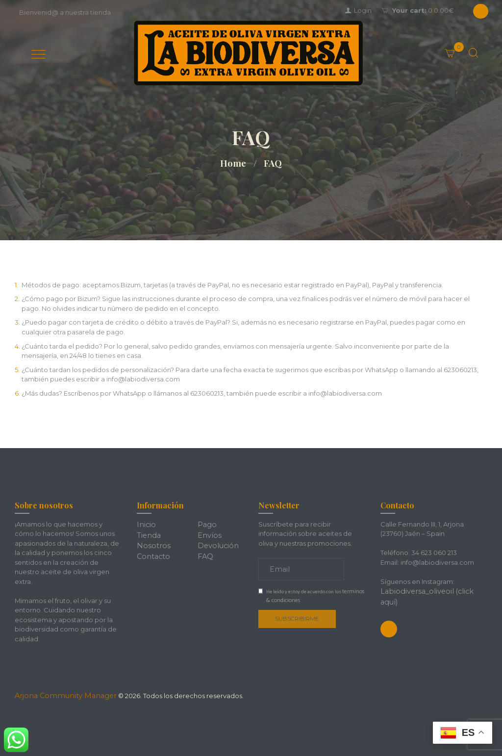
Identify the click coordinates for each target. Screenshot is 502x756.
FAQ (205, 552)
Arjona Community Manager (59, 695)
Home (233, 163)
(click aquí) (465, 591)
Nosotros (151, 543)
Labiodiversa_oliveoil (413, 591)
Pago (206, 524)
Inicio (145, 524)
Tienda (147, 533)
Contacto (152, 552)
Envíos (208, 533)
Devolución (216, 543)
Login (363, 10)
